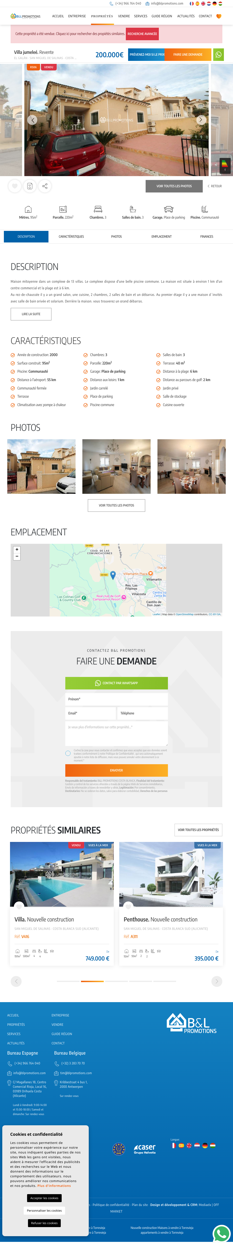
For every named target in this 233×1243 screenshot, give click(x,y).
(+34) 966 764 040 (125, 3)
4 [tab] (140, 982)
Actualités (186, 16)
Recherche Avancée (142, 34)
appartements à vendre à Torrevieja (162, 1234)
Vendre (124, 16)
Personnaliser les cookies (44, 1210)
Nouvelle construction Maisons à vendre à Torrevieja (162, 1229)
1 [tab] (68, 982)
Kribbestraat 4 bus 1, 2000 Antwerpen (74, 1085)
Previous (31, 120)
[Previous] (16, 982)
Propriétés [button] (102, 16)
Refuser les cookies (44, 1223)
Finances (206, 237)
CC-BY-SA (214, 614)
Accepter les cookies (44, 1198)
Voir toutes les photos (174, 186)
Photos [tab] (116, 237)
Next (201, 120)
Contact (205, 16)
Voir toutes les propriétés (198, 830)
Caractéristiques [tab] (71, 237)
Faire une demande (188, 55)
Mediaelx (205, 1206)
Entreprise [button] (77, 16)
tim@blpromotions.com (76, 1074)
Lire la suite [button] (31, 314)
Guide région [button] (162, 16)
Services (140, 16)
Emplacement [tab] (162, 237)
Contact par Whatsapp (116, 683)
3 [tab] (116, 982)
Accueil (58, 16)
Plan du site (140, 1206)
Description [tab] (26, 237)
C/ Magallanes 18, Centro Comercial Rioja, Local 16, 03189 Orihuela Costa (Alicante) (30, 1090)
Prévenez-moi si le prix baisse (152, 55)
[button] (44, 186)
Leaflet (156, 614)
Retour (215, 186)
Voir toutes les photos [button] (116, 505)
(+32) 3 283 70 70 (73, 1064)
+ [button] (16, 550)
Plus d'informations (54, 1186)
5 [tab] (164, 982)
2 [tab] (92, 982)
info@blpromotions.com (164, 3)
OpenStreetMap (185, 614)
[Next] (216, 982)
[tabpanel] (62, 904)
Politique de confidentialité (111, 1206)
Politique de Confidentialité (120, 753)
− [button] (16, 556)
